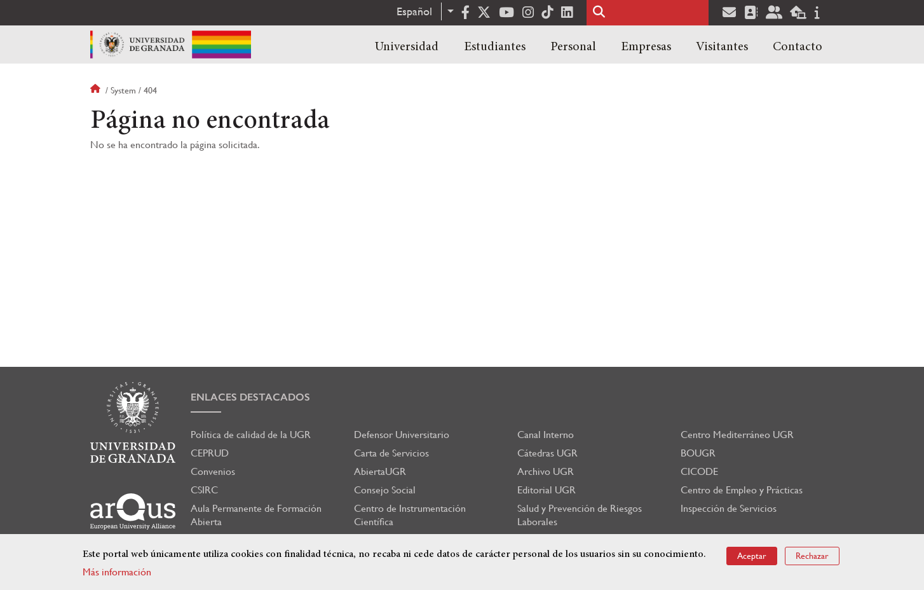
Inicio (96, 90)
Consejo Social (385, 490)
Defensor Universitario (401, 435)
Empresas (646, 47)
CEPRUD (210, 453)
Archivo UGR (545, 471)
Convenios (213, 471)
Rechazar (812, 556)
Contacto (797, 47)
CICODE (699, 471)
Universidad (406, 47)
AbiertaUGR (380, 471)
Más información (117, 572)
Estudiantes (495, 47)
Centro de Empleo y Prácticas (742, 490)
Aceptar (751, 556)
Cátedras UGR (547, 453)
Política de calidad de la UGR (251, 435)
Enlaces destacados (250, 397)
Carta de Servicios (391, 453)
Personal (573, 47)
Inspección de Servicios (729, 508)
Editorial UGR (546, 490)
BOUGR (698, 453)
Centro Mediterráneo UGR (737, 435)
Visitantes (722, 47)
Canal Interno (545, 435)
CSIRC (204, 490)
